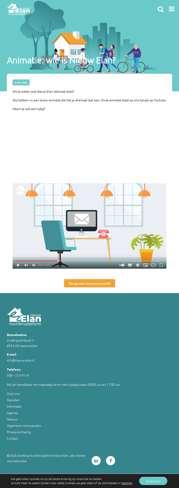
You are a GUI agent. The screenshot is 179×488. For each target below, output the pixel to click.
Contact (12, 438)
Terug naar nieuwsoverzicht (90, 283)
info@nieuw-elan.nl (21, 360)
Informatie (14, 406)
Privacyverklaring (19, 432)
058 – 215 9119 (18, 375)
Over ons (13, 393)
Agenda (12, 412)
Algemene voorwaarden (24, 425)
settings (127, 483)
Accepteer (153, 481)
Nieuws (12, 419)
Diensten (13, 400)
